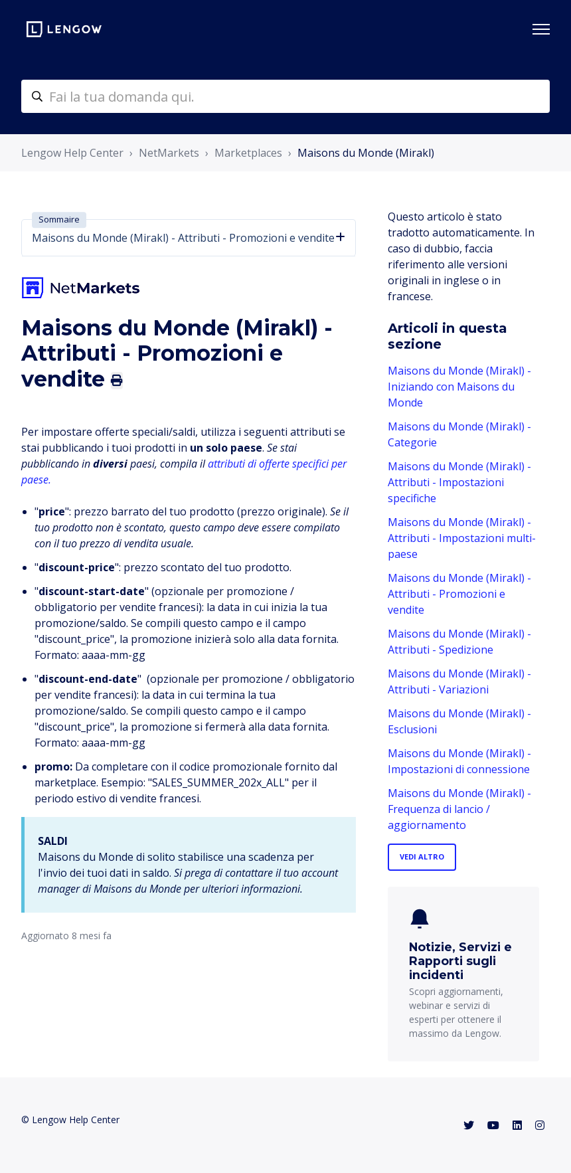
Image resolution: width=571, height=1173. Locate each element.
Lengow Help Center (72, 152)
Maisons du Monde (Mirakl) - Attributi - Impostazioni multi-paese (462, 538)
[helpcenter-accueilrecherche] (285, 96)
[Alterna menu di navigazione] (541, 29)
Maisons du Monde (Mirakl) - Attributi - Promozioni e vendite (459, 594)
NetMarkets (169, 152)
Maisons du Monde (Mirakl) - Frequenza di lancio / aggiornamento (459, 809)
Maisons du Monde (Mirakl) (365, 152)
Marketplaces (248, 152)
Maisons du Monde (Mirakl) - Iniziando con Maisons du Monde (459, 386)
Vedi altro (422, 856)
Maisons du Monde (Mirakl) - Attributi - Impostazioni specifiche (459, 482)
